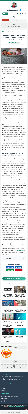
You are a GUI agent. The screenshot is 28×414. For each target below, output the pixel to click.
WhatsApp (10, 270)
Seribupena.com (14, 10)
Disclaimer (3, 390)
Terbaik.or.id (9, 39)
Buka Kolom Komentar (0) (14, 278)
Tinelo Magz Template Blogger (16, 406)
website (19, 250)
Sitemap (3, 386)
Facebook (10, 267)
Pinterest (18, 270)
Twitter (18, 267)
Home (5, 13)
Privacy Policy (4, 388)
